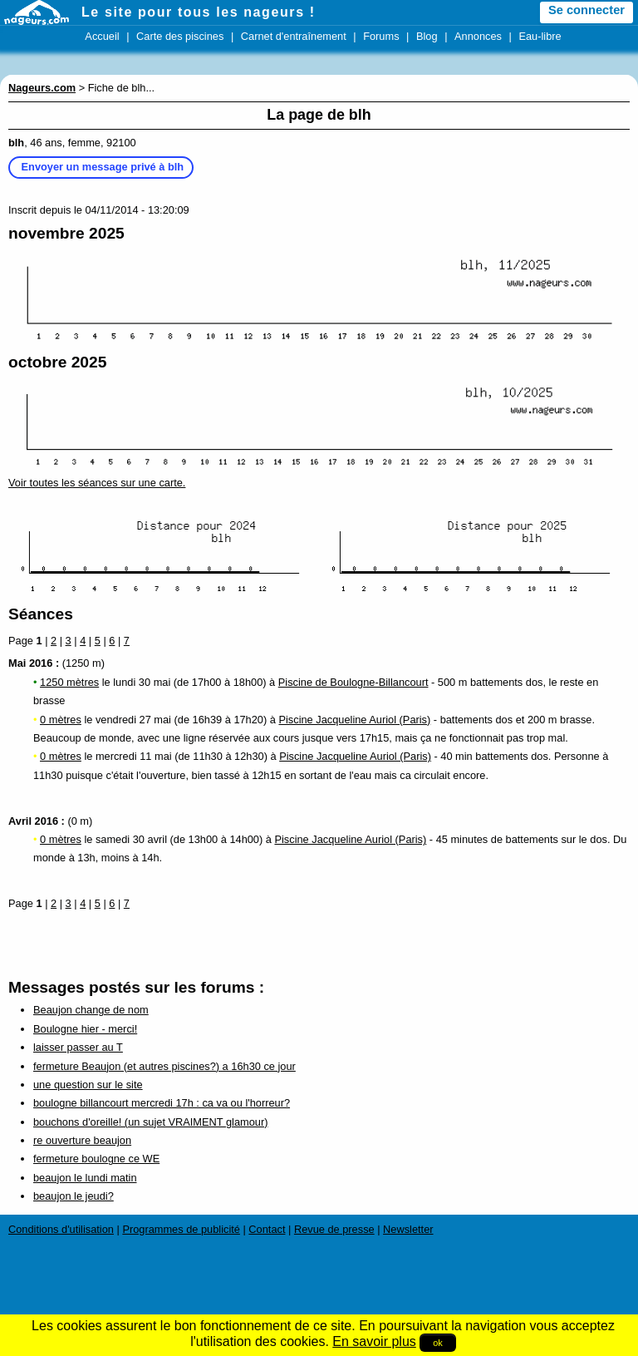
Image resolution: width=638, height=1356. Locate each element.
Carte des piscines (179, 36)
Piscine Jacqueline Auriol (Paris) (354, 719)
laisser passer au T (78, 1047)
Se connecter (586, 10)
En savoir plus (374, 1341)
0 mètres (60, 719)
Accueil (102, 36)
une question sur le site (88, 1084)
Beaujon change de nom (91, 1009)
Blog (427, 36)
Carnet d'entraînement (293, 36)
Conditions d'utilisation (61, 1229)
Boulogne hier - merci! (85, 1029)
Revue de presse (334, 1229)
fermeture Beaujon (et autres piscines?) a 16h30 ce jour (164, 1066)
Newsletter (408, 1229)
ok (438, 1343)
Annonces (478, 36)
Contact (266, 1229)
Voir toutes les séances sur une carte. (96, 482)
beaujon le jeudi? (73, 1196)
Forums (381, 36)
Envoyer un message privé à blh (103, 166)
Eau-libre (539, 36)
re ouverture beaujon (82, 1140)
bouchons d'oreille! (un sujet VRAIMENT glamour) (150, 1122)
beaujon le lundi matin (85, 1177)
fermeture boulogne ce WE (96, 1158)
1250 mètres (69, 682)
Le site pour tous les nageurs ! (198, 12)
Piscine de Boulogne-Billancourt (353, 682)
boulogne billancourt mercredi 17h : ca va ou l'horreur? (161, 1103)
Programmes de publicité (181, 1229)
